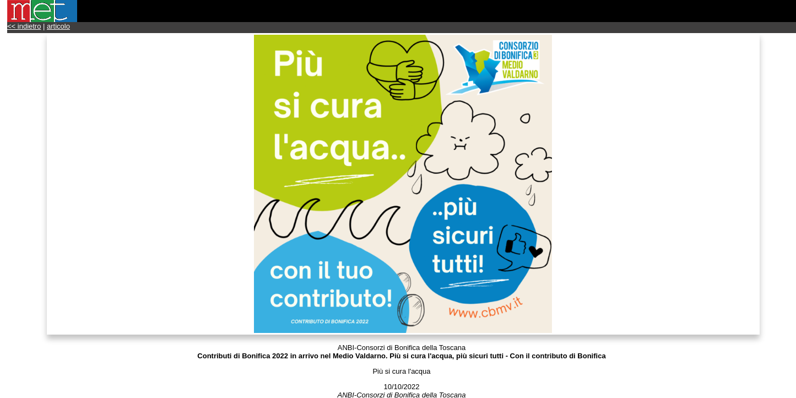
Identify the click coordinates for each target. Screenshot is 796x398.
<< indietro (24, 26)
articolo (58, 26)
